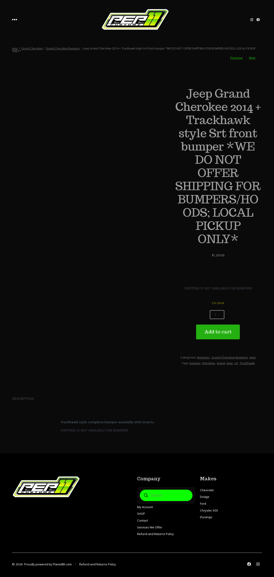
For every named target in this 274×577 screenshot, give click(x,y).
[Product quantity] (217, 314)
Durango (206, 517)
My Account (145, 507)
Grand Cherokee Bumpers (63, 48)
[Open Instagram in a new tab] (252, 20)
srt (236, 363)
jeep (230, 363)
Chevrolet (207, 490)
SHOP (141, 514)
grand (221, 363)
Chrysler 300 (209, 510)
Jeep (15, 48)
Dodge (204, 497)
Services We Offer (149, 527)
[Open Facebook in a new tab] (258, 20)
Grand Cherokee (32, 48)
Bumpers (203, 357)
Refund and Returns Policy (155, 534)
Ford (203, 504)
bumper (195, 363)
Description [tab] (23, 398)
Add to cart (218, 332)
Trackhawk (247, 363)
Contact (142, 520)
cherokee (208, 363)
